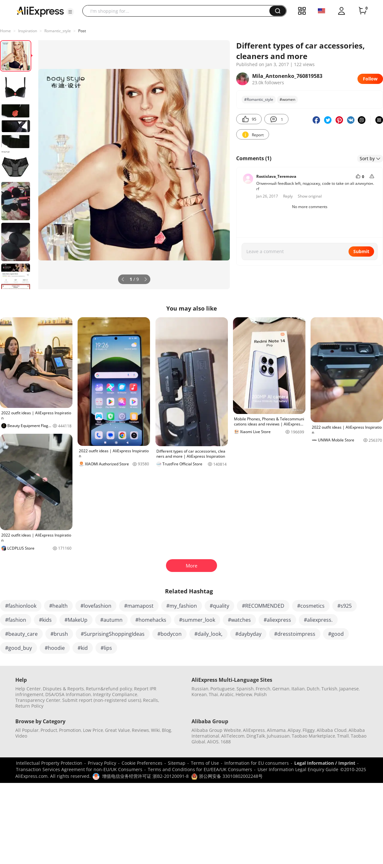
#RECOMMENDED (263, 605)
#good (336, 633)
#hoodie (55, 647)
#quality (219, 605)
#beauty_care (21, 633)
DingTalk (255, 736)
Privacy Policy (102, 763)
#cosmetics (311, 605)
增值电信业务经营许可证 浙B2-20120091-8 (145, 776)
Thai (213, 694)
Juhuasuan (278, 736)
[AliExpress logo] (40, 11)
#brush (59, 633)
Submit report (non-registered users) (101, 700)
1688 (226, 742)
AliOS (213, 742)
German (280, 689)
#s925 (344, 605)
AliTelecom (232, 736)
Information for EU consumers (256, 763)
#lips (106, 647)
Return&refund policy (109, 689)
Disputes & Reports (63, 689)
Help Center (28, 689)
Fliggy (309, 730)
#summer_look (197, 619)
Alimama (276, 730)
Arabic (227, 694)
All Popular (27, 730)
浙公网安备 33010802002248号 (227, 776)
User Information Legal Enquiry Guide (298, 769)
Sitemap (176, 763)
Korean (199, 694)
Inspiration (27, 31)
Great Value (117, 730)
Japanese (349, 689)
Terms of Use (205, 763)
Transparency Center (37, 700)
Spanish (245, 689)
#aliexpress (277, 619)
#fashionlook (20, 605)
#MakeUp (75, 619)
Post (82, 31)
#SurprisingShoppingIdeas (113, 633)
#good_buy (18, 647)
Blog (166, 730)
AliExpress (254, 730)
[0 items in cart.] (362, 11)
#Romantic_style (258, 99)
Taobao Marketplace (313, 736)
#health (58, 605)
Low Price (93, 730)
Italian (298, 689)
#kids (45, 619)
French (263, 689)
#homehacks (150, 619)
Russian (200, 689)
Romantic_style (57, 31)
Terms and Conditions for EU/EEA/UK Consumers (200, 769)
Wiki (155, 730)
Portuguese (222, 689)
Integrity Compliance (115, 694)
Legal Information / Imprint (324, 763)
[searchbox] (178, 10)
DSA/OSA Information (68, 694)
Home (5, 31)
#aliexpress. (318, 619)
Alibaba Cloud (332, 730)
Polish (260, 694)
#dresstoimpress (294, 633)
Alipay (294, 730)
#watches (239, 619)
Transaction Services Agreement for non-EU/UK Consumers (79, 769)
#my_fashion (181, 605)
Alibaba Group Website (216, 730)
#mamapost (139, 605)
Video (21, 736)
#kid (83, 647)
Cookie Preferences (142, 763)
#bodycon (169, 633)
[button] (70, 12)
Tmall (343, 736)
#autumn (111, 619)
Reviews (140, 730)
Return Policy (29, 706)
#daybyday (248, 633)
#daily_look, (208, 633)
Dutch (313, 689)
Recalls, (151, 700)
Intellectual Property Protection (49, 763)
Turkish (329, 689)
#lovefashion (95, 605)
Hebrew (244, 694)
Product (49, 730)
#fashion (15, 619)
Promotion (70, 730)
